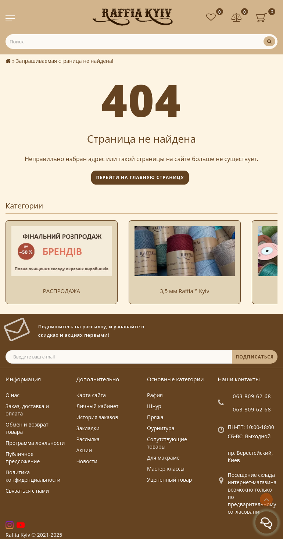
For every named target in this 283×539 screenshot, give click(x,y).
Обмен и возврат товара (27, 428)
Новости (86, 461)
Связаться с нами (27, 490)
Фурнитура (160, 428)
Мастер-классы (166, 468)
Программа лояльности (35, 442)
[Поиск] (269, 41)
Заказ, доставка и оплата (27, 410)
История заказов (97, 417)
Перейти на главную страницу (140, 177)
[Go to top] (266, 499)
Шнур (154, 406)
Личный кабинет (97, 406)
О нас (12, 395)
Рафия (155, 395)
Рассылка (88, 439)
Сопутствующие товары (167, 443)
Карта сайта (91, 395)
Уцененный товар (169, 479)
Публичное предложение (23, 457)
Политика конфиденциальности (33, 476)
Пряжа (155, 417)
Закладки (88, 428)
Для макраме (163, 457)
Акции (84, 450)
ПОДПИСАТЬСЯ (255, 357)
